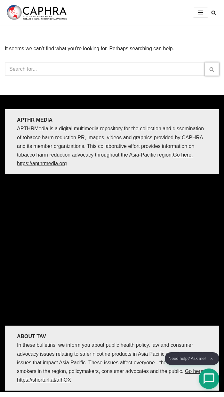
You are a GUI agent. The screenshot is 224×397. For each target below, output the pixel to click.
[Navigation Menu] (200, 12)
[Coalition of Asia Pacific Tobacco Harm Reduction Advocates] (38, 12)
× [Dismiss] (211, 358)
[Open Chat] (209, 379)
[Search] (213, 12)
